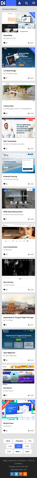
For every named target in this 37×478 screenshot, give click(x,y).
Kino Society (8, 282)
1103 (18, 446)
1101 (30, 441)
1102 (10, 446)
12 (5, 148)
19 (5, 289)
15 (5, 254)
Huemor (9, 426)
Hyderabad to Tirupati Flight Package (18, 317)
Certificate (22, 460)
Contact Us (12, 460)
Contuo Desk (8, 106)
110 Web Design (9, 71)
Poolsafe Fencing (10, 176)
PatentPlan (7, 35)
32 (5, 430)
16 (5, 113)
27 (5, 43)
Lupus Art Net (11, 38)
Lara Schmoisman (10, 247)
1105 (9, 451)
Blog (5, 460)
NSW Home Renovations (12, 212)
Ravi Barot (7, 388)
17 (5, 78)
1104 (27, 446)
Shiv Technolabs (9, 141)
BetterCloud (8, 423)
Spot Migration (9, 353)
